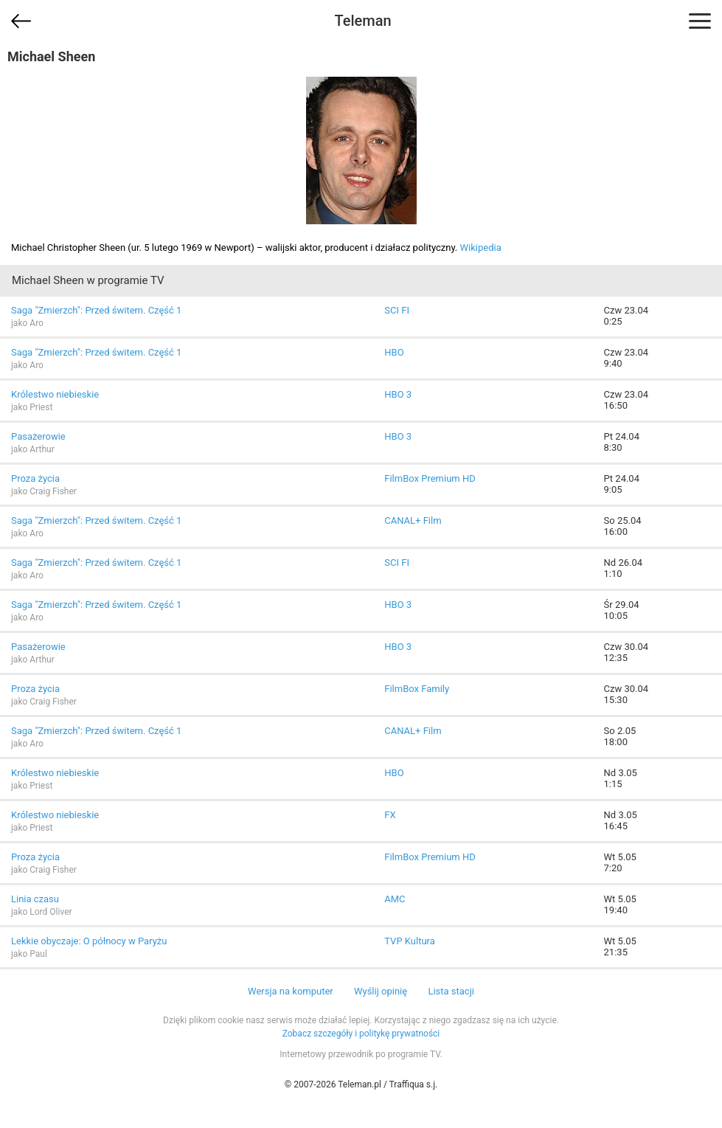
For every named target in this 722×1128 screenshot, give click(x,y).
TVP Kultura (409, 941)
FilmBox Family (416, 688)
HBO (393, 352)
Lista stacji (451, 991)
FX (389, 814)
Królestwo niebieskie (55, 394)
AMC (394, 898)
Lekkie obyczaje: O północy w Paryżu (89, 941)
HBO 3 (398, 394)
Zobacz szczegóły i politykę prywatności (361, 1033)
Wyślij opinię (380, 991)
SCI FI (396, 310)
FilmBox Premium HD (430, 478)
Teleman (362, 21)
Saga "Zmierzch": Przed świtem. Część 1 (96, 310)
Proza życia (35, 478)
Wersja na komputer (290, 991)
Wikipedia (480, 247)
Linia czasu (35, 898)
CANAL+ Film (412, 520)
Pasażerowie (38, 436)
